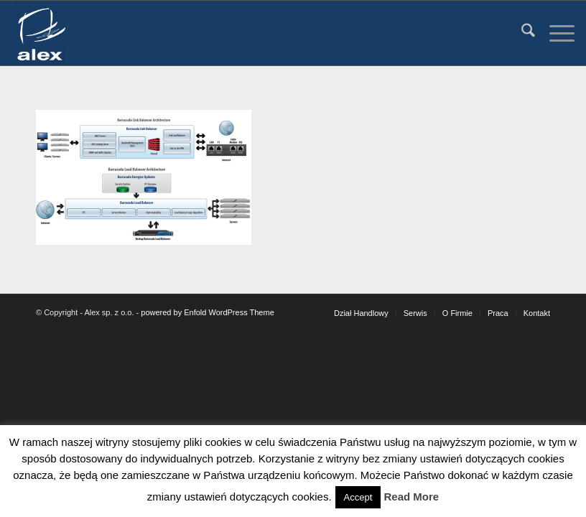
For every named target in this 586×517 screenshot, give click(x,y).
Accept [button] (358, 497)
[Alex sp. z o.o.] (39, 33)
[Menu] (555, 33)
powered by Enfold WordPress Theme (207, 312)
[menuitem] (521, 33)
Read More (412, 496)
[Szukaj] (521, 33)
